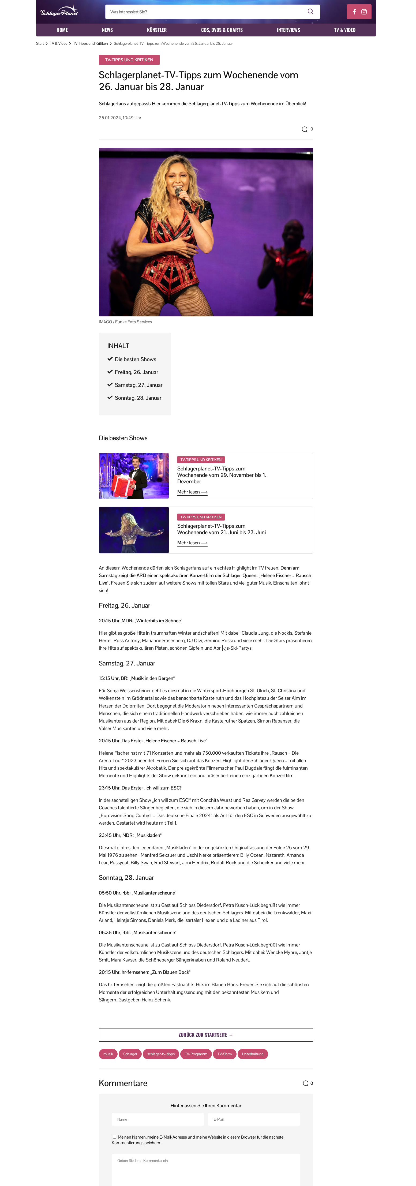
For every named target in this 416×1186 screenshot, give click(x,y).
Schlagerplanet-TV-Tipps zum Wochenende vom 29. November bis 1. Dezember (221, 475)
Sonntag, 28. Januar (138, 397)
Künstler (157, 29)
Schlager (130, 1054)
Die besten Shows (135, 359)
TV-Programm (196, 1054)
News (107, 29)
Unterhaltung (253, 1054)
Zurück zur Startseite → (206, 1034)
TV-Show (225, 1054)
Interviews (288, 29)
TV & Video (344, 29)
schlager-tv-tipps (161, 1054)
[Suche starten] (310, 11)
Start (40, 43)
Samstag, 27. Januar (139, 384)
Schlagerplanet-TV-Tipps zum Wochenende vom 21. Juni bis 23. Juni (221, 529)
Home (62, 29)
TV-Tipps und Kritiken (90, 43)
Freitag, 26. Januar (136, 372)
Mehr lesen (192, 492)
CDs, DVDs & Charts (222, 29)
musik (108, 1054)
